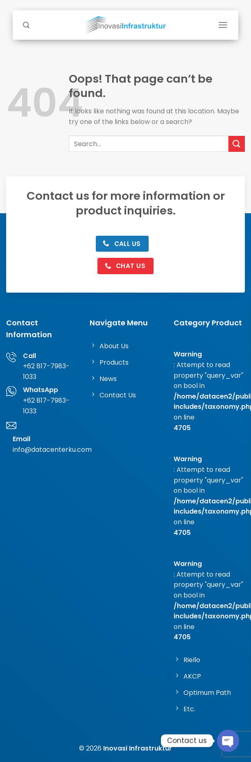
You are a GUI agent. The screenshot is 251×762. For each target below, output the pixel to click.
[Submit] (236, 144)
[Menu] (223, 25)
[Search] (26, 25)
